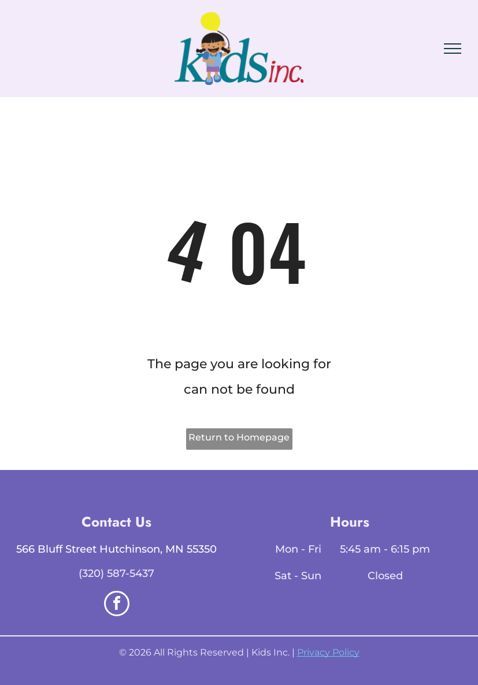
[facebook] (116, 605)
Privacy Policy (328, 652)
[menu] (453, 49)
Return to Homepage (239, 437)
